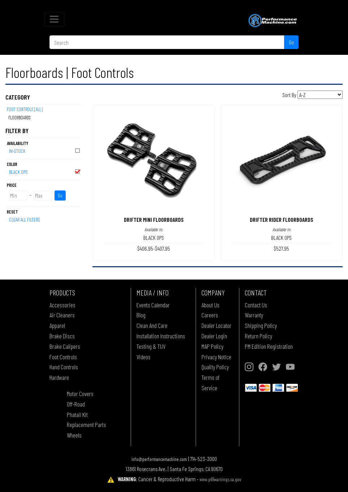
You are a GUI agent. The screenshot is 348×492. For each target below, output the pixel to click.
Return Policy (258, 335)
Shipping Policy (261, 325)
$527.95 (281, 248)
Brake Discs (62, 335)
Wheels (74, 435)
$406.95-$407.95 (153, 248)
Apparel (57, 325)
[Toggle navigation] (54, 19)
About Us (210, 304)
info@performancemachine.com (159, 459)
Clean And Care (152, 325)
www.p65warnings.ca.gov (220, 479)
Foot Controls (63, 356)
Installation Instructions (160, 335)
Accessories (62, 304)
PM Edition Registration (269, 346)
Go (291, 42)
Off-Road (76, 404)
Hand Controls (63, 366)
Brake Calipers (64, 346)
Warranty (254, 315)
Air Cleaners (62, 315)
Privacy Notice (216, 356)
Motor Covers (80, 393)
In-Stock (45, 150)
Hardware (59, 377)
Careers (209, 315)
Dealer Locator (216, 325)
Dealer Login (214, 335)
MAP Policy (212, 346)
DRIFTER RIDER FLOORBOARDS (281, 219)
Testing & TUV (150, 346)
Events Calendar (153, 304)
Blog (140, 315)
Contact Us (256, 304)
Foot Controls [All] (25, 109)
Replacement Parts (86, 424)
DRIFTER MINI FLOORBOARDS (153, 219)
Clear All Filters (24, 219)
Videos (143, 356)
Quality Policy (215, 366)
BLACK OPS (45, 171)
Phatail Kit (77, 414)
